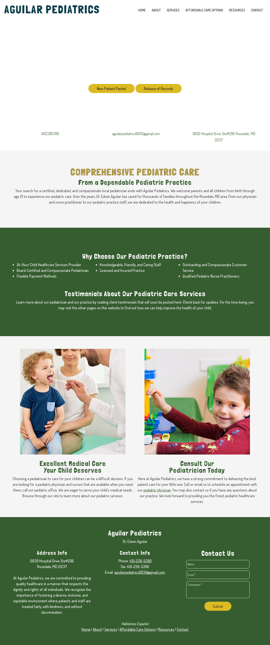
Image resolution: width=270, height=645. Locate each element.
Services (110, 629)
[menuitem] (142, 10)
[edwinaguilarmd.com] (51, 10)
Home (85, 629)
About (97, 629)
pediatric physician (157, 490)
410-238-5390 (140, 561)
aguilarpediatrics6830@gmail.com (139, 572)
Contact (183, 629)
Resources (166, 629)
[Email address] (135, 133)
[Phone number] (49, 133)
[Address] (221, 136)
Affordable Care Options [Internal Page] (138, 629)
